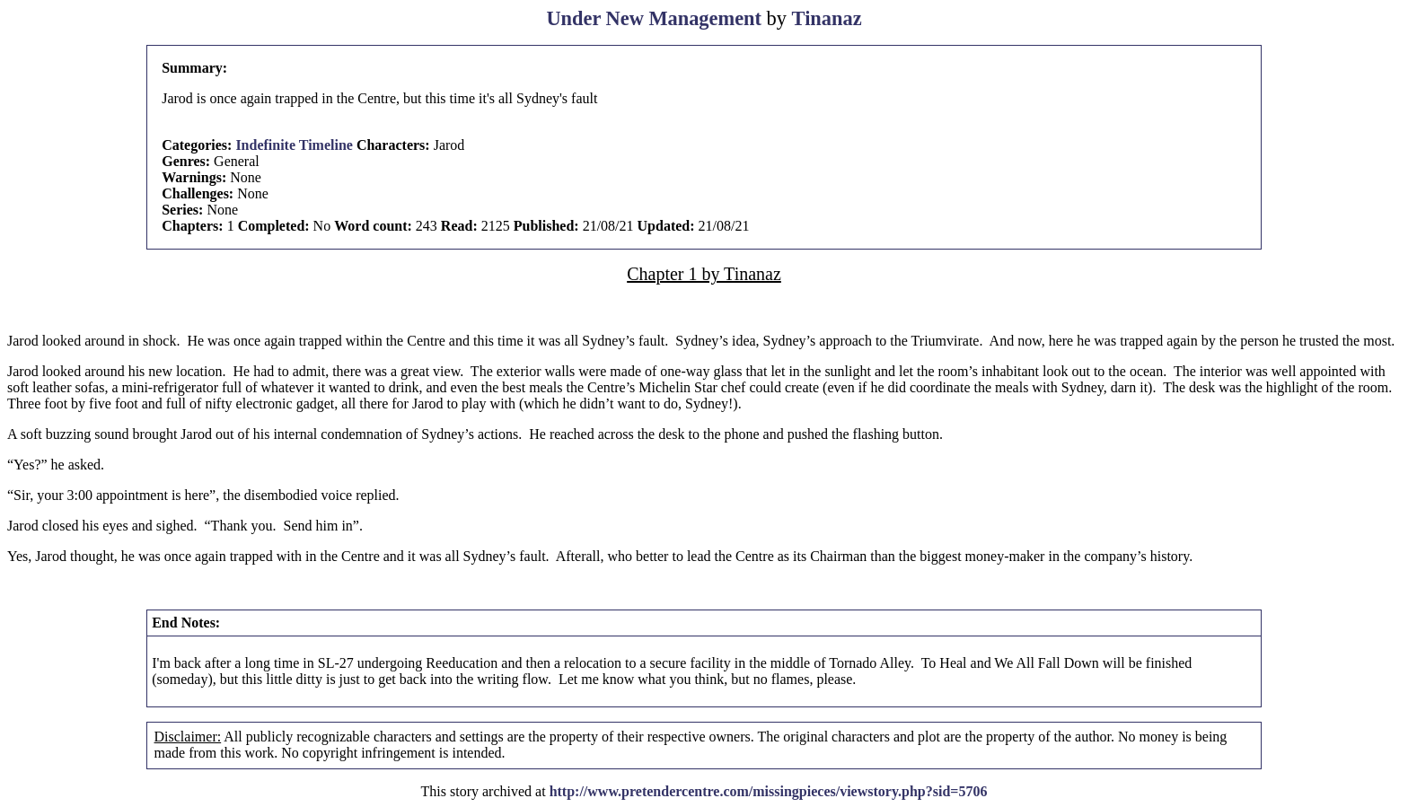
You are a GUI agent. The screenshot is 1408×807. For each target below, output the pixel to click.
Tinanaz (827, 18)
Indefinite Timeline (294, 145)
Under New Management (653, 18)
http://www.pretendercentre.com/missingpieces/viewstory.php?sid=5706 (769, 791)
